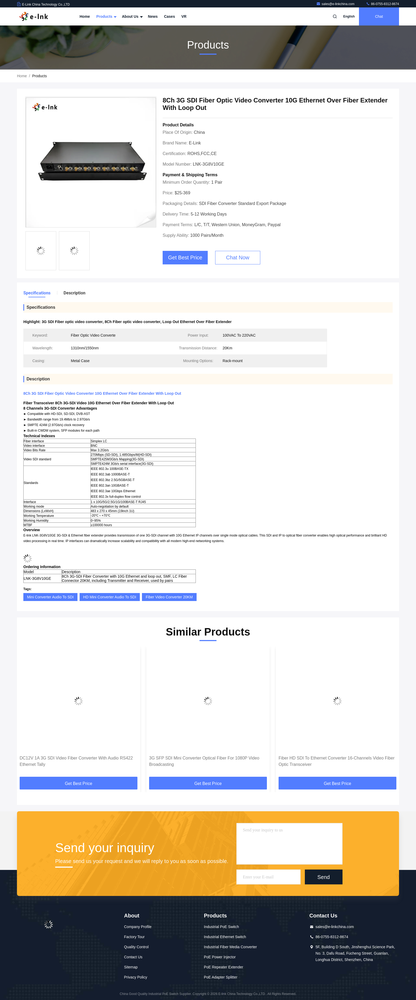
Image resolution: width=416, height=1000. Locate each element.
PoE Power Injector (220, 957)
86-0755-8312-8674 (382, 4)
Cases (169, 16)
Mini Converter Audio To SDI (50, 597)
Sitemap (131, 967)
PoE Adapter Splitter (220, 977)
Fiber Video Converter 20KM (169, 597)
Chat (379, 16)
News (153, 16)
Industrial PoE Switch (221, 927)
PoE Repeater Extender (223, 967)
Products (106, 16)
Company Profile (138, 927)
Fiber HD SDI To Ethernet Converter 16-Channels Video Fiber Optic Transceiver (337, 761)
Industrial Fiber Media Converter (230, 947)
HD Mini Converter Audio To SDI (109, 597)
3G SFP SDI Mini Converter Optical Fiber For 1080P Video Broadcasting (204, 761)
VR (183, 16)
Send (323, 877)
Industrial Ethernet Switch (225, 937)
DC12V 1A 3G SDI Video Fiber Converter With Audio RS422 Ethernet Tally (76, 761)
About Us (131, 16)
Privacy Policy (135, 977)
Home (85, 16)
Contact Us (133, 957)
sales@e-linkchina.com (335, 4)
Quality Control (136, 947)
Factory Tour (134, 937)
